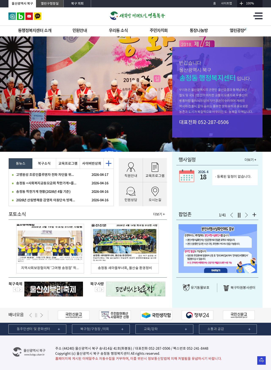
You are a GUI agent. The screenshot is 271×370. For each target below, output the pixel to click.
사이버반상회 (91, 164)
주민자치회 (159, 30)
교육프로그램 (67, 164)
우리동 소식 (118, 30)
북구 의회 (77, 4)
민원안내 (79, 30)
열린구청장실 (50, 4)
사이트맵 (226, 3)
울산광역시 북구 (22, 4)
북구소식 (44, 164)
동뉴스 (20, 164)
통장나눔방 (199, 30)
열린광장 (238, 30)
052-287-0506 (213, 122)
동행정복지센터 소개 (34, 30)
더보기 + (159, 214)
